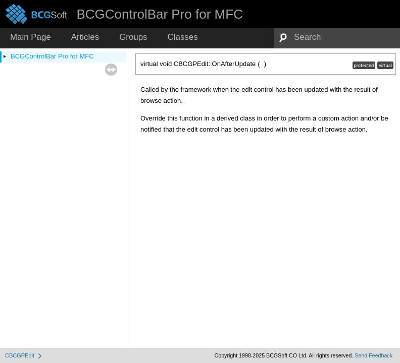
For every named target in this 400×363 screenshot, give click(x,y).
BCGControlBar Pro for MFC (52, 56)
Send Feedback (373, 355)
